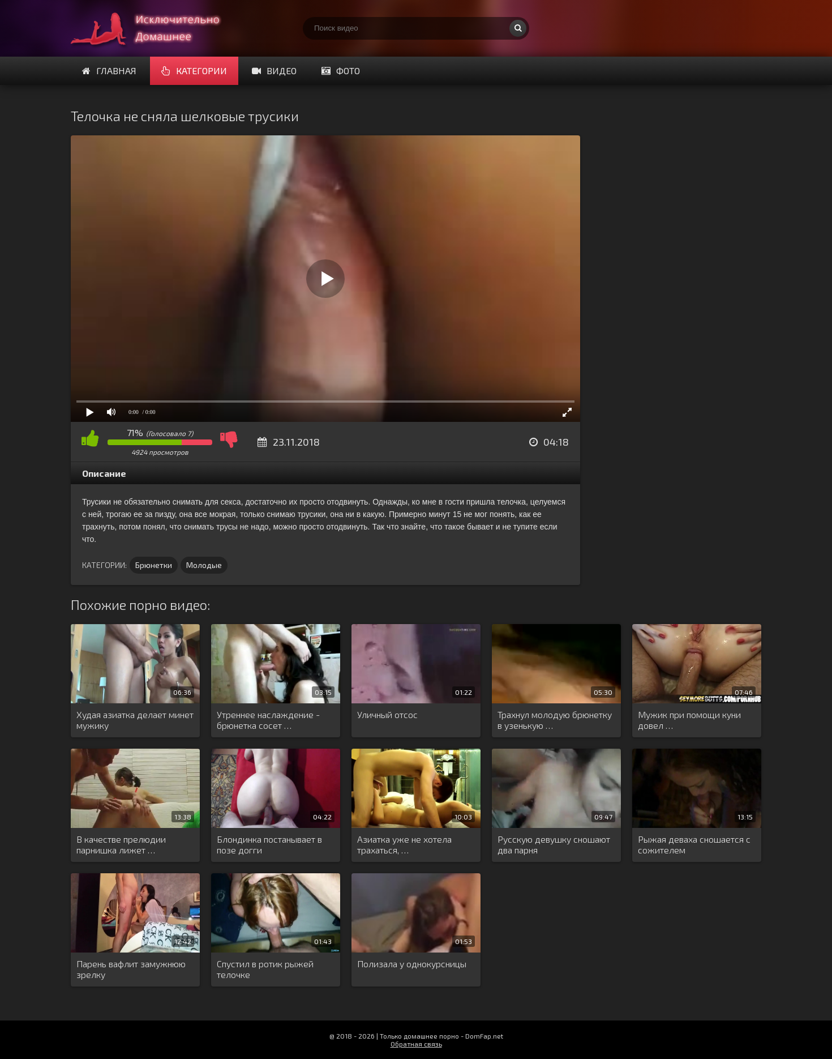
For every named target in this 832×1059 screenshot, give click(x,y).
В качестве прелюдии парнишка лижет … (121, 844)
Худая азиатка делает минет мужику (135, 720)
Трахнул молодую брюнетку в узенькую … (555, 720)
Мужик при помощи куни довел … (689, 720)
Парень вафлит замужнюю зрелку (131, 969)
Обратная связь (416, 1044)
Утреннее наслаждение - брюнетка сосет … (268, 720)
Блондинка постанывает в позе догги (269, 844)
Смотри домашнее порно (156, 28)
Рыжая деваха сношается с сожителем (694, 844)
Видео (274, 70)
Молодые (204, 565)
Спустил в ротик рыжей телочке (265, 969)
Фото (340, 70)
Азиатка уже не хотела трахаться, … (404, 844)
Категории (194, 70)
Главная (109, 70)
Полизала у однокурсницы (411, 963)
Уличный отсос (387, 714)
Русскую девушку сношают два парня (554, 844)
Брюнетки (153, 565)
